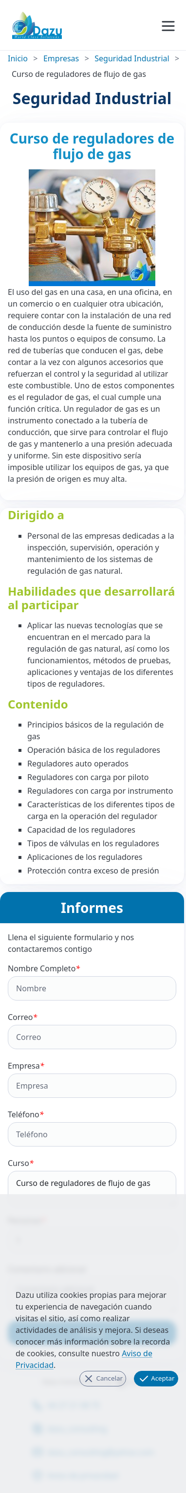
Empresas (61, 58)
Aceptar (156, 1378)
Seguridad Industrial (131, 58)
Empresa (92, 1079)
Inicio (18, 58)
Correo (92, 1030)
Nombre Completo (92, 982)
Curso (92, 1182)
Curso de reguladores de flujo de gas (92, 1189)
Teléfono (92, 1128)
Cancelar (103, 1378)
